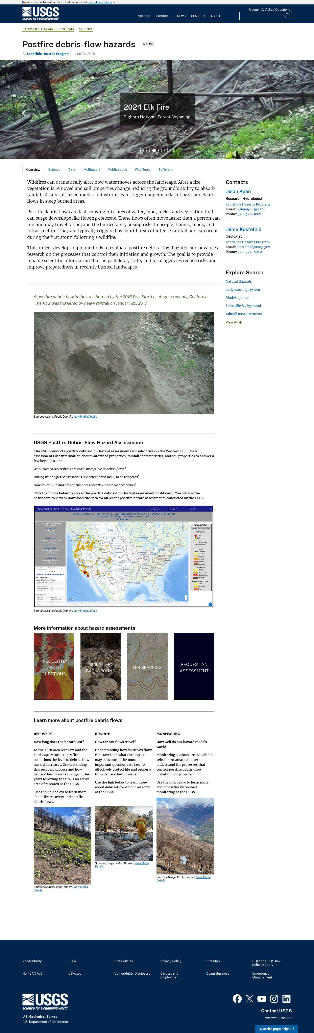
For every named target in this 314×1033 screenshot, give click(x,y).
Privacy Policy (171, 961)
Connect (198, 16)
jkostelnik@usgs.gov (253, 247)
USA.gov (74, 973)
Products (163, 16)
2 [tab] (148, 150)
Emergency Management (262, 975)
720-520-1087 (249, 214)
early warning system (243, 289)
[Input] (265, 16)
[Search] (288, 16)
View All (234, 322)
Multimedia (91, 170)
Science (144, 16)
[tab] (33, 169)
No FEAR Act (32, 973)
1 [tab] (142, 150)
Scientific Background (243, 306)
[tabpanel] (157, 109)
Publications (117, 170)
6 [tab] (172, 150)
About (215, 16)
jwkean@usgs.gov (251, 209)
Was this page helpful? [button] (276, 1029)
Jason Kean (238, 191)
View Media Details (85, 416)
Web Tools (142, 170)
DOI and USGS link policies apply (266, 963)
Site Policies (123, 961)
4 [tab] (160, 150)
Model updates (237, 298)
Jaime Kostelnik (243, 229)
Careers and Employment (169, 975)
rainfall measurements (244, 314)
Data (71, 170)
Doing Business (217, 973)
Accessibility (32, 961)
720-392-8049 (250, 252)
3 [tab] (154, 150)
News (181, 16)
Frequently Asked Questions (269, 10)
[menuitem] (144, 14)
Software (165, 170)
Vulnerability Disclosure (132, 973)
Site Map (213, 961)
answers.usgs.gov (278, 1017)
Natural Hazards (239, 281)
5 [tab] (166, 150)
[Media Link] (124, 363)
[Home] (40, 19)
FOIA (72, 961)
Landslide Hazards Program (48, 29)
